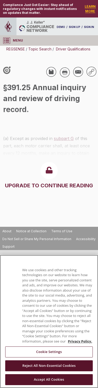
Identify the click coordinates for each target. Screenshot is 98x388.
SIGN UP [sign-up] (74, 26)
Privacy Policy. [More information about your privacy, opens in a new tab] (80, 341)
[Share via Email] (78, 72)
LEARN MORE (90, 8)
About (6, 231)
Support (8, 246)
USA (11, 119)
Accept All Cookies (49, 379)
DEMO (61, 26)
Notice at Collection (31, 231)
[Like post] (8, 70)
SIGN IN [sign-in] (89, 26)
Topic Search (39, 49)
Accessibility (86, 239)
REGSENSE (15, 49)
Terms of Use (61, 231)
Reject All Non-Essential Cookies (49, 365)
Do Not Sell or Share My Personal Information (36, 239)
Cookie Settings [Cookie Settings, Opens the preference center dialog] (49, 351)
